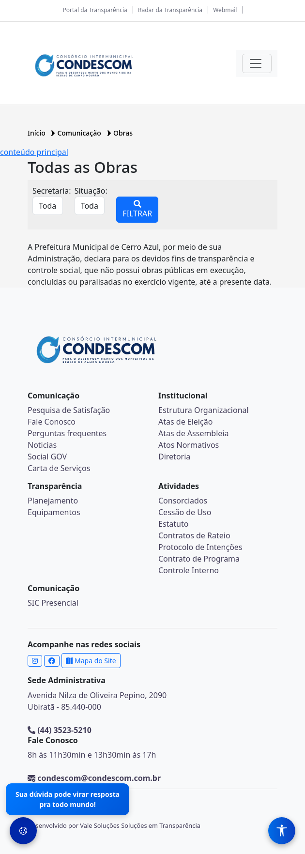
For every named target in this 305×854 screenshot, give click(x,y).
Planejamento (53, 500)
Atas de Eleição (185, 421)
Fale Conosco (52, 421)
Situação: (91, 190)
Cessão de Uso (184, 512)
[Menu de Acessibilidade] (281, 830)
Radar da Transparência (170, 10)
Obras (123, 132)
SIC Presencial (53, 602)
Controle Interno (188, 570)
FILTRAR (137, 209)
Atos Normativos (188, 445)
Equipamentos (54, 512)
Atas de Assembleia (193, 433)
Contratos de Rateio (194, 535)
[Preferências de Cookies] (23, 830)
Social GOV (47, 456)
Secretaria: (51, 190)
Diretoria (174, 456)
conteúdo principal (34, 152)
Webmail (225, 10)
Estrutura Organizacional (203, 410)
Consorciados (182, 500)
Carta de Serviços (59, 468)
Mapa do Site (91, 660)
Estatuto (173, 523)
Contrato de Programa (199, 558)
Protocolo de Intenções (200, 547)
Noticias (42, 445)
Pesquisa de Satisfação (69, 410)
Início (37, 132)
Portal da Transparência (94, 10)
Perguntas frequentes (67, 433)
